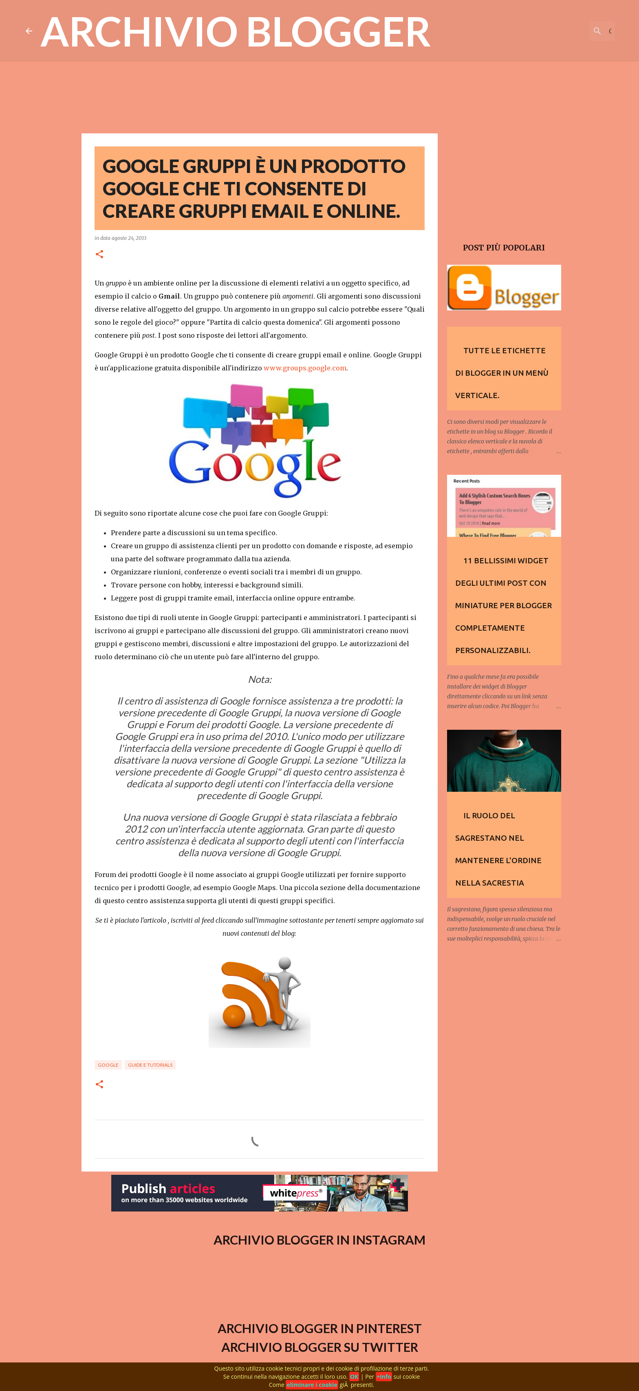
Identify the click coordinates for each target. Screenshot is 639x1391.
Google (108, 1065)
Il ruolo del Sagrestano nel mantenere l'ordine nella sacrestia (498, 849)
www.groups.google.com (305, 368)
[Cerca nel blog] (572, 31)
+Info (384, 1376)
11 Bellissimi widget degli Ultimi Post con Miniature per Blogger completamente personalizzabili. (503, 605)
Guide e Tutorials (150, 1065)
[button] (99, 254)
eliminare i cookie (311, 1385)
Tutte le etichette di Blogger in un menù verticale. (502, 373)
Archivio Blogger (235, 31)
